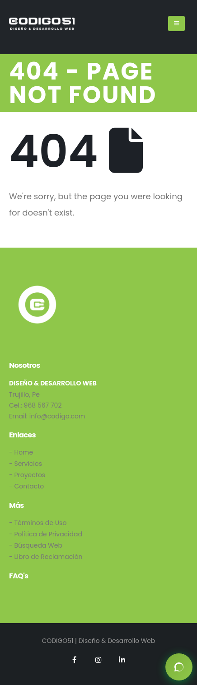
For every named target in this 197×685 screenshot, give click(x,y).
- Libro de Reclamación (46, 556)
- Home (21, 452)
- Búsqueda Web (35, 545)
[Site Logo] (42, 24)
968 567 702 (43, 405)
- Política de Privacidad (45, 534)
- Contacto (26, 486)
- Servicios (25, 463)
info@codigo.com (57, 416)
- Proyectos (27, 474)
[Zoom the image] (37, 288)
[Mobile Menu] (176, 23)
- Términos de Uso (37, 522)
